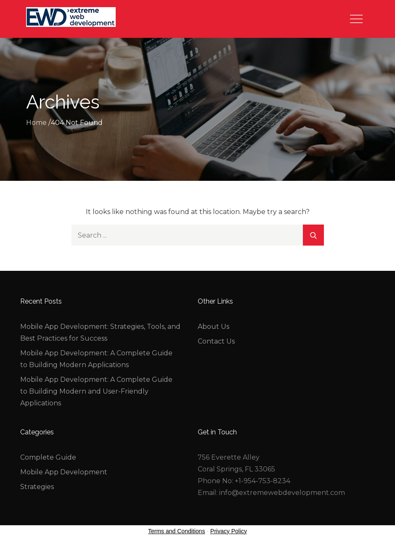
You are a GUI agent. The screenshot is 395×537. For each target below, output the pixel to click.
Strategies (37, 487)
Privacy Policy (228, 531)
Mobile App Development (63, 472)
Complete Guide (48, 457)
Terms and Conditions (176, 531)
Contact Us (216, 341)
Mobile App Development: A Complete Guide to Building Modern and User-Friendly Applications (96, 391)
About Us (213, 327)
